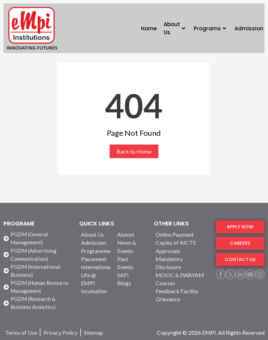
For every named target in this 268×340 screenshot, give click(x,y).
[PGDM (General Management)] (37, 238)
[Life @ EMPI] (95, 279)
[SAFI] (131, 275)
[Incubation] (95, 291)
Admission (248, 28)
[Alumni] (131, 234)
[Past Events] (131, 263)
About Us (174, 28)
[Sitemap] (93, 332)
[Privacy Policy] (60, 332)
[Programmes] (95, 251)
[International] (95, 267)
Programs (210, 28)
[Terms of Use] (21, 332)
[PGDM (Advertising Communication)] (37, 255)
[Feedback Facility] (181, 291)
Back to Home (134, 151)
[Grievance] (181, 299)
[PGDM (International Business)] (37, 271)
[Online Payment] (181, 234)
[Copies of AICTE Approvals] (181, 246)
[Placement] (95, 259)
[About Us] (95, 234)
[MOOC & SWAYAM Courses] (181, 279)
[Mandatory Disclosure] (181, 263)
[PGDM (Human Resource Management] (37, 287)
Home (149, 28)
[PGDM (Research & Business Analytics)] (37, 303)
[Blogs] (131, 283)
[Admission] (95, 242)
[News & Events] (131, 246)
